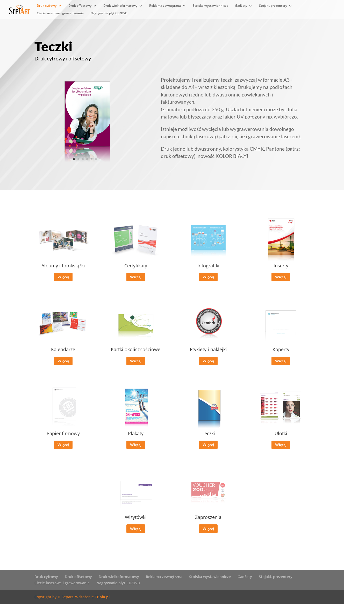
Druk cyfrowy (46, 6)
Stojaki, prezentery (273, 6)
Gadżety (241, 6)
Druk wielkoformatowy (120, 6)
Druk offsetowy (79, 6)
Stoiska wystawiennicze (210, 6)
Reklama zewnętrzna (165, 6)
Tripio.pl (102, 596)
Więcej (63, 280)
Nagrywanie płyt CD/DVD (108, 13)
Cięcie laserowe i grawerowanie (60, 13)
